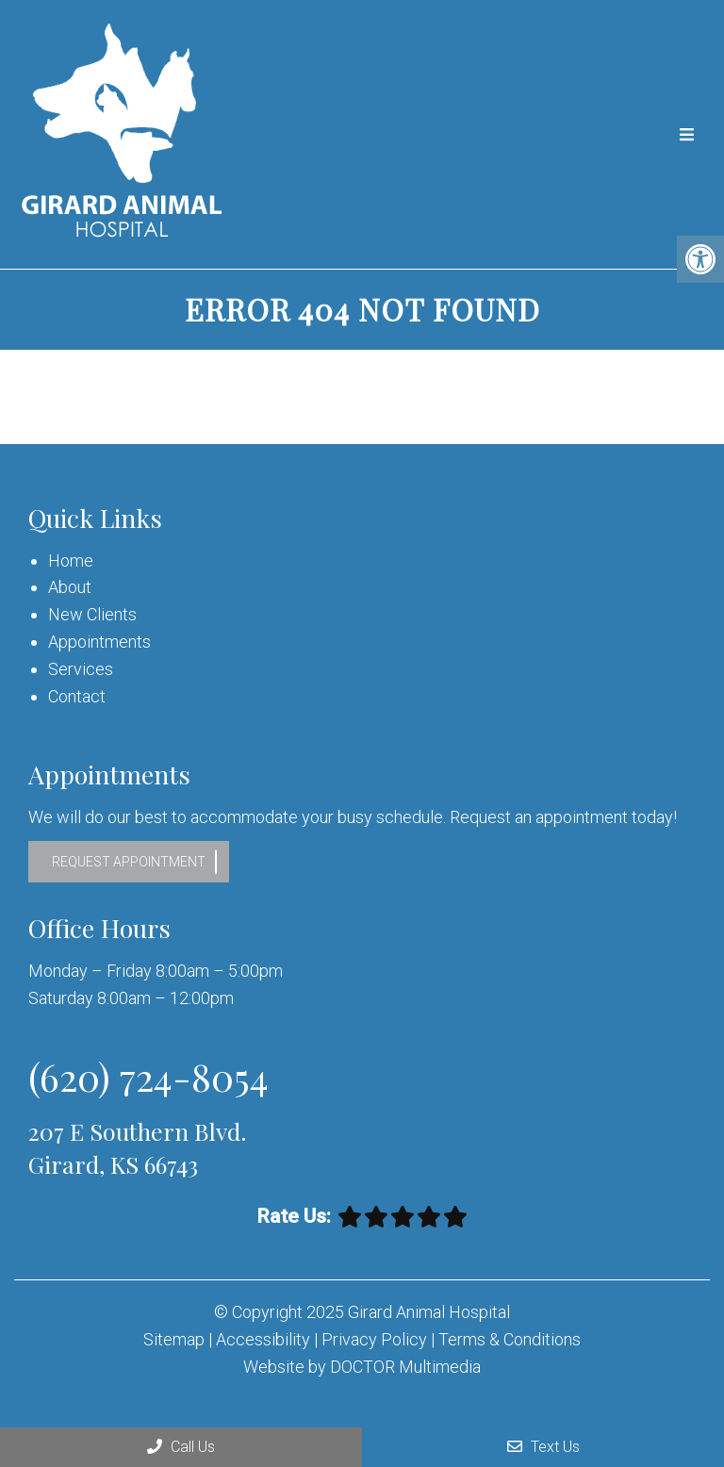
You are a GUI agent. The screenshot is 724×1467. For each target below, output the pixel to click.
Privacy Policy (376, 1339)
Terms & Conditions (509, 1339)
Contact (77, 696)
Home (70, 560)
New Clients (92, 614)
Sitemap (174, 1339)
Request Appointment (129, 861)
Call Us (181, 1447)
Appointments (99, 641)
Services (80, 669)
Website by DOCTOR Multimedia (362, 1366)
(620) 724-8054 (148, 1076)
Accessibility (263, 1339)
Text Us (543, 1447)
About (69, 587)
